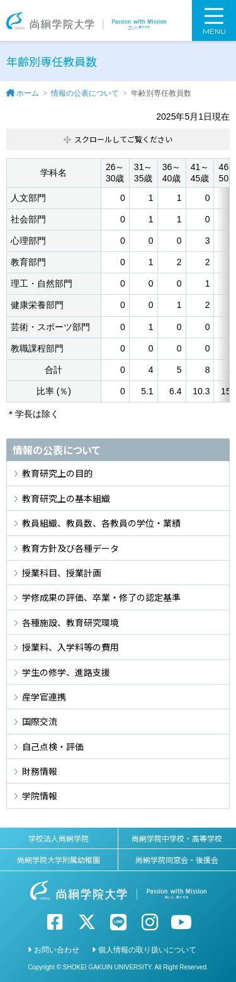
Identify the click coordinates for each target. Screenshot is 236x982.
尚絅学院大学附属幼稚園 (58, 859)
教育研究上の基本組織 (66, 498)
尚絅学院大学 (86, 20)
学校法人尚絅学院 (58, 838)
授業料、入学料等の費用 (70, 647)
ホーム (27, 93)
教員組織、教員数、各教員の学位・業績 (101, 523)
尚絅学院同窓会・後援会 (176, 859)
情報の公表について (85, 93)
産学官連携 (44, 696)
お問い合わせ (56, 949)
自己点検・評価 (53, 746)
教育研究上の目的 (57, 473)
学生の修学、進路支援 (66, 672)
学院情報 (39, 795)
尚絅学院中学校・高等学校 (177, 838)
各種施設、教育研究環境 (70, 622)
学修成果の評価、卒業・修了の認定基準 (101, 597)
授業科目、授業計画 (61, 572)
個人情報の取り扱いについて (147, 949)
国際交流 (39, 721)
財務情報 (39, 771)
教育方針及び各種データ (70, 548)
